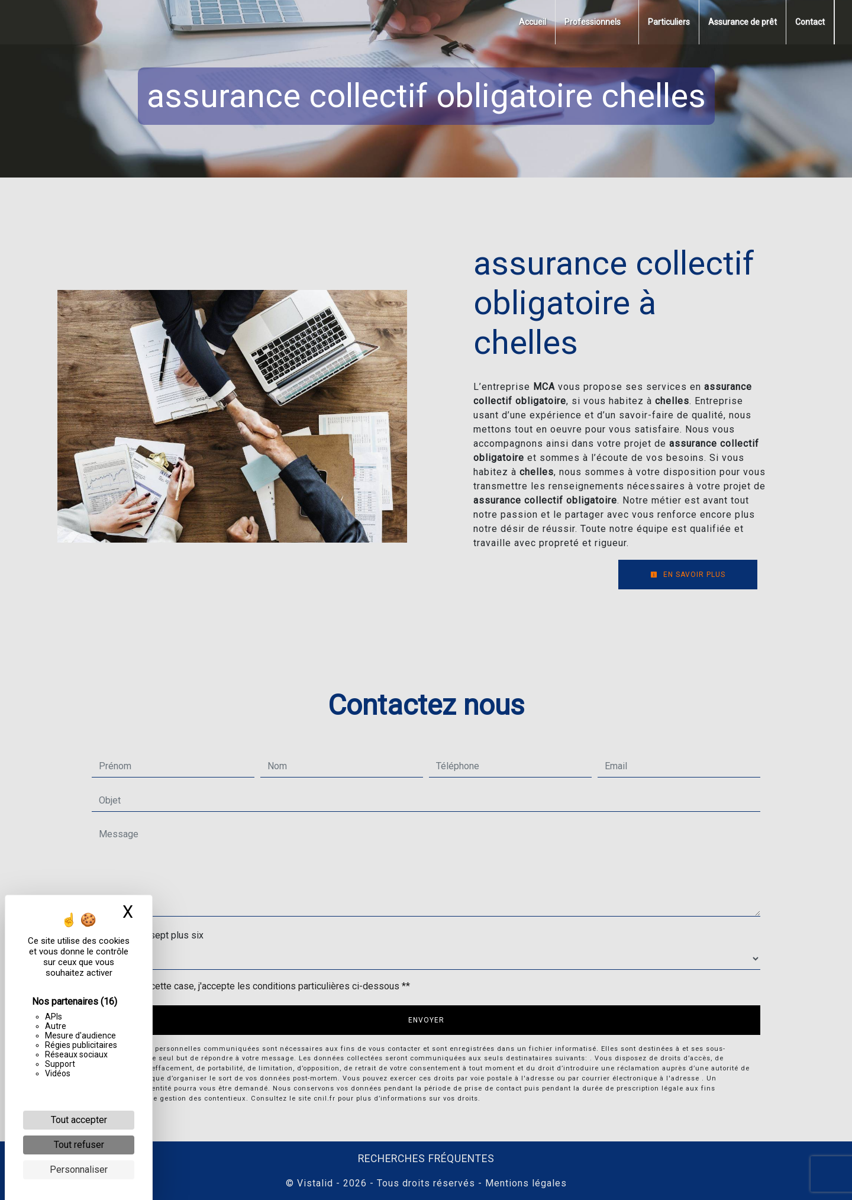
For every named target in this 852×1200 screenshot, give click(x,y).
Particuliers (669, 22)
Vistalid (315, 1183)
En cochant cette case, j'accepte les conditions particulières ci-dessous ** (257, 986)
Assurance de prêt (742, 22)
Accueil (532, 22)
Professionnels (592, 22)
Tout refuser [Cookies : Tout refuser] (79, 1144)
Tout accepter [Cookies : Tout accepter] (79, 1119)
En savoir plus (687, 574)
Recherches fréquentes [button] (426, 1158)
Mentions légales (524, 1183)
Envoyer (426, 1020)
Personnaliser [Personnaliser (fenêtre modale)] (79, 1169)
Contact (810, 22)
